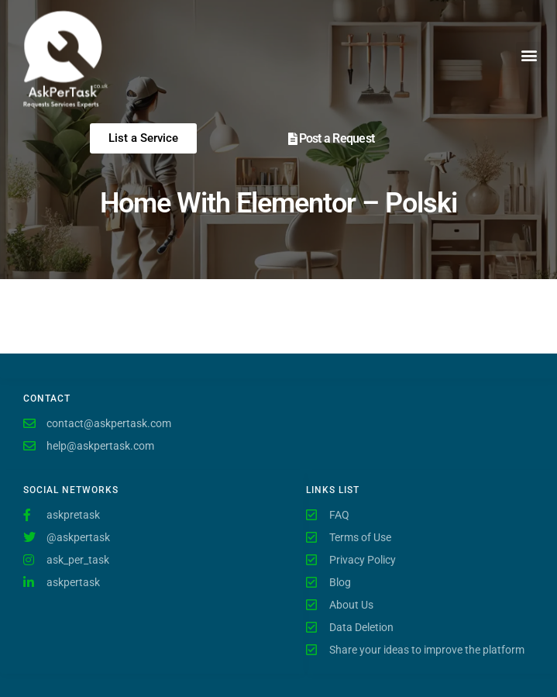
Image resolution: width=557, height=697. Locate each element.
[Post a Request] (293, 139)
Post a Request (337, 138)
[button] (529, 54)
